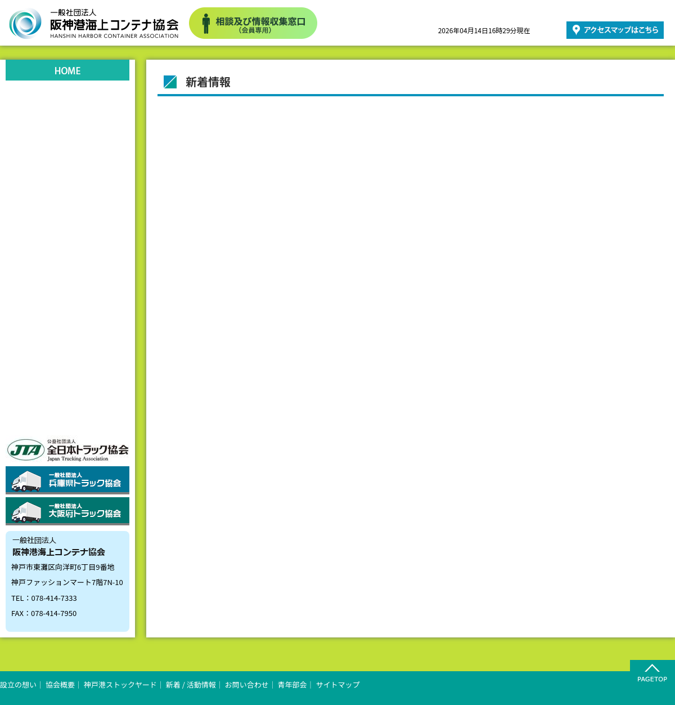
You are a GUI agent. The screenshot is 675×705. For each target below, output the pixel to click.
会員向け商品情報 (67, 404)
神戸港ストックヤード (67, 168)
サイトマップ (338, 684)
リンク (67, 269)
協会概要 (67, 134)
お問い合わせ (67, 303)
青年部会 (67, 337)
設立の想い (67, 100)
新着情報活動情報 (67, 235)
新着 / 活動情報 (191, 684)
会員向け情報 (67, 370)
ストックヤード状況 (67, 201)
